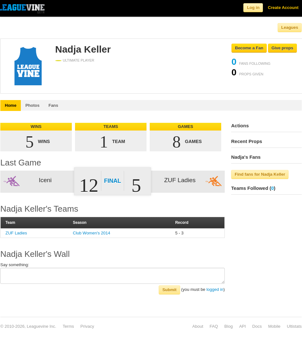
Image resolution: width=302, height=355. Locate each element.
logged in (214, 289)
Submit (169, 289)
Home (10, 105)
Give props (282, 48)
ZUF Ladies (16, 233)
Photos (32, 105)
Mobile (274, 326)
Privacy (87, 326)
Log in (253, 7)
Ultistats (294, 326)
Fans (53, 105)
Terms (68, 326)
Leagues (289, 27)
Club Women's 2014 (91, 233)
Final (112, 181)
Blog (228, 326)
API (242, 326)
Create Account (283, 7)
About (197, 326)
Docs (257, 326)
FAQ (214, 326)
